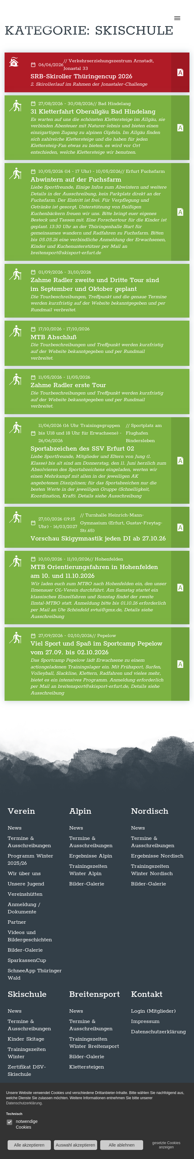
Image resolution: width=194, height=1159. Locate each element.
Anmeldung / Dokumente (24, 908)
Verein (21, 811)
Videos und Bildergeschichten (30, 936)
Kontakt (147, 994)
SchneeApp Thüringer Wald (35, 974)
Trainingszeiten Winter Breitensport (94, 1043)
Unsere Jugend (26, 884)
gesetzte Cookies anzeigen (166, 1145)
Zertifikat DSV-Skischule (27, 1071)
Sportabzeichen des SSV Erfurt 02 (82, 449)
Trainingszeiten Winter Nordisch (152, 870)
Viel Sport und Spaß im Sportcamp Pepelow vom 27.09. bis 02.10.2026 (96, 648)
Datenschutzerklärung (158, 1031)
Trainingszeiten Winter (27, 1053)
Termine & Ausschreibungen (29, 842)
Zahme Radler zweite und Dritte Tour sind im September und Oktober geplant (94, 284)
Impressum (145, 1021)
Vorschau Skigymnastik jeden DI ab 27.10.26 (98, 538)
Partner (17, 922)
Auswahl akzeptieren (75, 1145)
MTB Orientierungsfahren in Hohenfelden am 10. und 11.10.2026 (94, 571)
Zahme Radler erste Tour (68, 385)
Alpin (80, 811)
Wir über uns (24, 873)
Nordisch (149, 811)
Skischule (27, 994)
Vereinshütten (25, 894)
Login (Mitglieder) (153, 1011)
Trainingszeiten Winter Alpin (88, 870)
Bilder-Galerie (25, 950)
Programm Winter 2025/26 (30, 860)
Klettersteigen (86, 1067)
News (15, 828)
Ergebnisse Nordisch (157, 856)
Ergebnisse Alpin (90, 856)
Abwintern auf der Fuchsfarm (75, 180)
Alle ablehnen (122, 1145)
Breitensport (94, 994)
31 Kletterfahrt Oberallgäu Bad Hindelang (92, 111)
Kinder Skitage (26, 1039)
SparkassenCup (27, 960)
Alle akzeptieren (29, 1145)
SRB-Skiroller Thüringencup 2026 (81, 76)
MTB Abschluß (53, 337)
